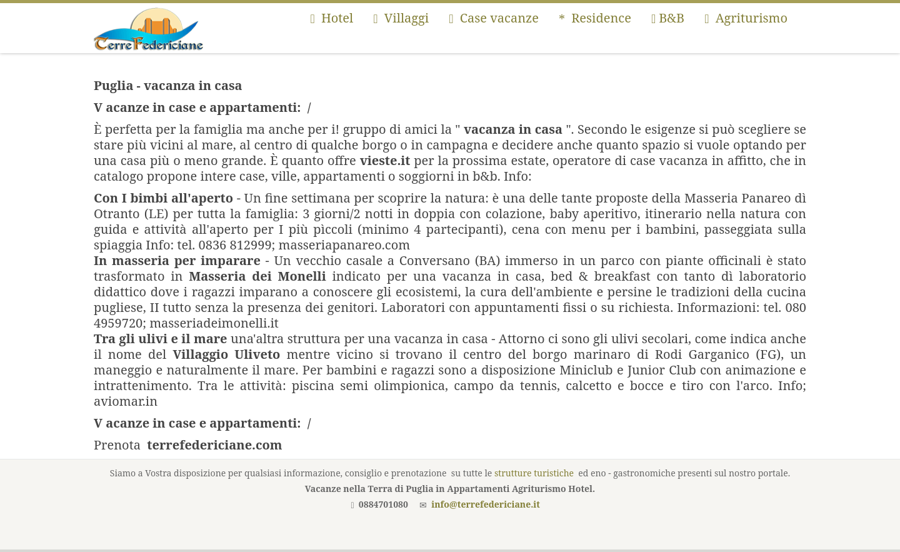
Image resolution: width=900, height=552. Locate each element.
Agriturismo (746, 17)
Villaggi (401, 17)
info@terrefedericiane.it (485, 504)
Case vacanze (494, 17)
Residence (595, 17)
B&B (667, 17)
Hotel (331, 17)
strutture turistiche (534, 473)
